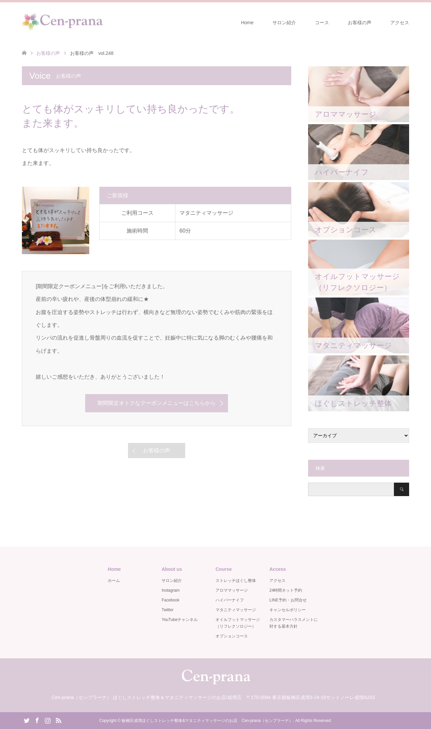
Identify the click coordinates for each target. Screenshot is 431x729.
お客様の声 (359, 22)
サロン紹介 (284, 22)
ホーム (114, 580)
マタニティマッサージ (236, 610)
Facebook (170, 600)
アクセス (399, 22)
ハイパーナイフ (230, 600)
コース (322, 22)
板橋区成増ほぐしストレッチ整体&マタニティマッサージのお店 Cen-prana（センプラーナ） (207, 720)
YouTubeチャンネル (180, 619)
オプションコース (232, 636)
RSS (58, 720)
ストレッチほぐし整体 (236, 580)
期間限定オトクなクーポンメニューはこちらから (156, 403)
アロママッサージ (232, 590)
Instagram (170, 590)
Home (247, 22)
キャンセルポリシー (287, 610)
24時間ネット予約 (285, 590)
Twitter (167, 610)
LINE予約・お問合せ (288, 600)
